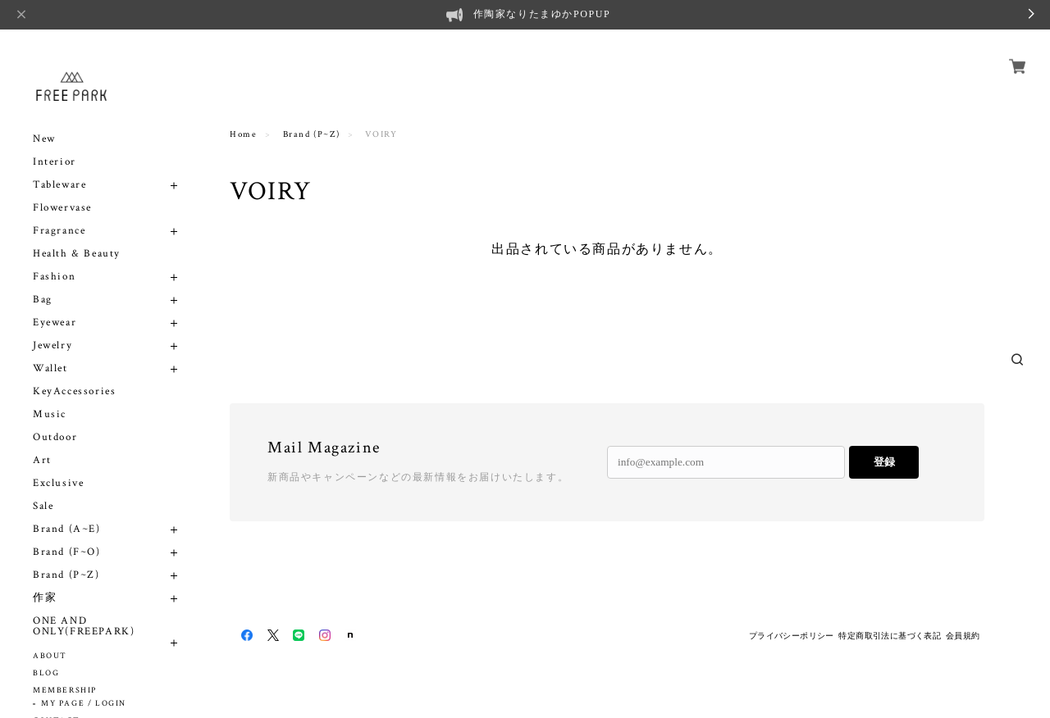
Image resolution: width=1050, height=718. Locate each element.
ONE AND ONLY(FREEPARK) (84, 626)
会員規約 (963, 635)
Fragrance (59, 230)
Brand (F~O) (67, 552)
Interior (54, 162)
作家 (45, 598)
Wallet (50, 368)
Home (243, 134)
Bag (42, 299)
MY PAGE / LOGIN (83, 703)
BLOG (46, 673)
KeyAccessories (74, 391)
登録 (884, 462)
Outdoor (55, 437)
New (44, 139)
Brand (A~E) (67, 529)
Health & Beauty (77, 253)
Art (42, 460)
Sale (43, 506)
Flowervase (62, 207)
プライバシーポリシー (791, 635)
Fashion (54, 276)
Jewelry (52, 345)
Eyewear (54, 322)
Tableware (59, 185)
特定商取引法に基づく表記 (889, 635)
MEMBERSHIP (65, 690)
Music (49, 414)
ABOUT (50, 656)
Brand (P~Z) (66, 575)
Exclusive (58, 483)
